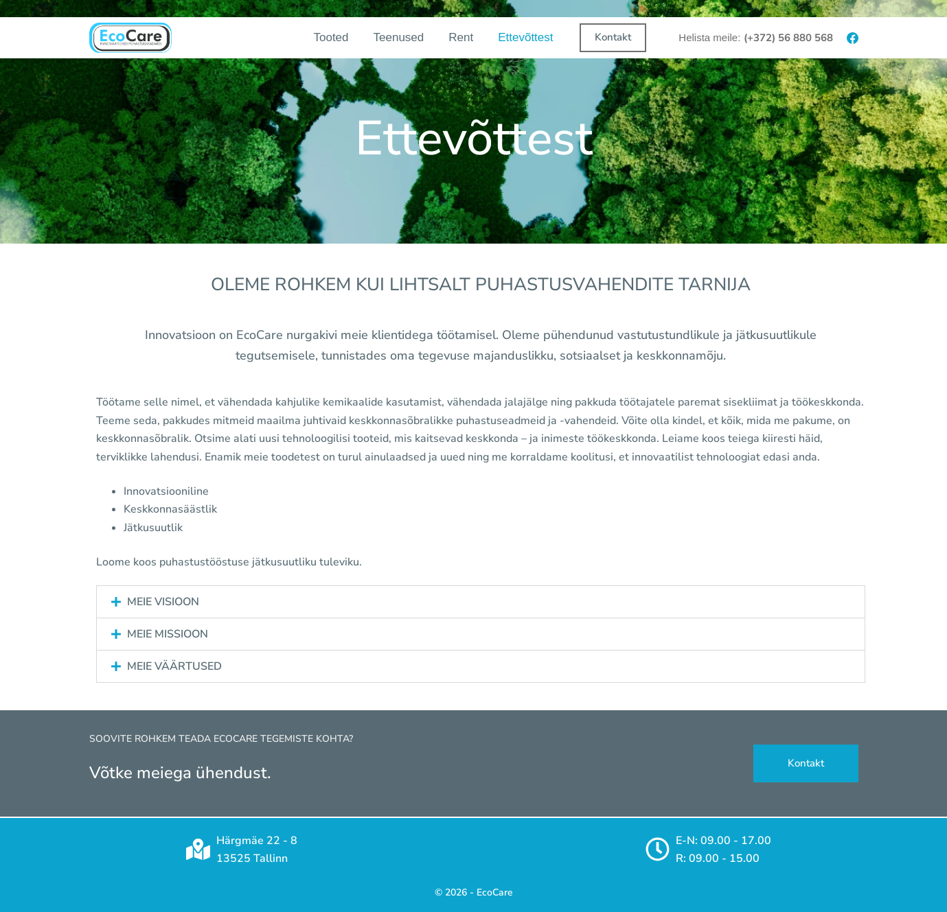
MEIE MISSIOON (167, 634)
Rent (460, 37)
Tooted (330, 37)
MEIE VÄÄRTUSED (174, 666)
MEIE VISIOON (163, 601)
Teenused (399, 37)
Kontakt (613, 37)
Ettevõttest (525, 37)
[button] (481, 602)
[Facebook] (852, 38)
